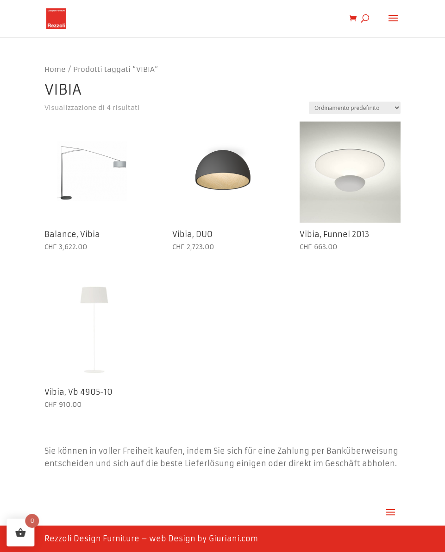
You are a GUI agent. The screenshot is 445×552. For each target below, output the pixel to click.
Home (55, 69)
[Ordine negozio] (355, 108)
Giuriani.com (233, 538)
